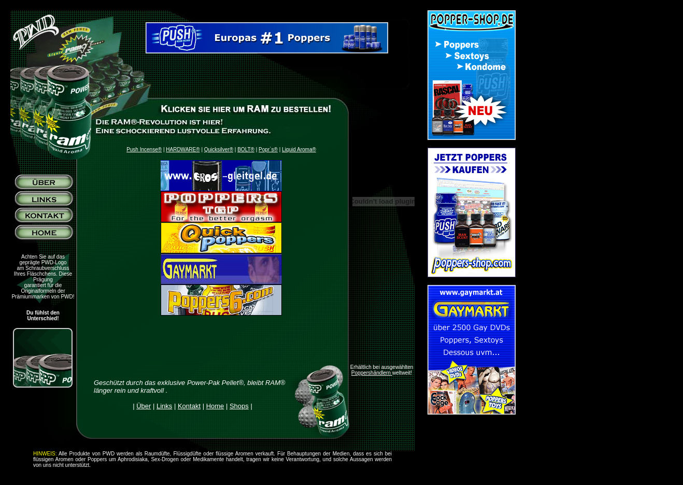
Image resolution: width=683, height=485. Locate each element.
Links (164, 406)
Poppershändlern (371, 373)
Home (215, 406)
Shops (239, 406)
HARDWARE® (183, 149)
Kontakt (189, 406)
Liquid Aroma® (299, 149)
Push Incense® (144, 149)
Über (143, 406)
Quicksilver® (218, 149)
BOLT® (245, 149)
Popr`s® (268, 149)
